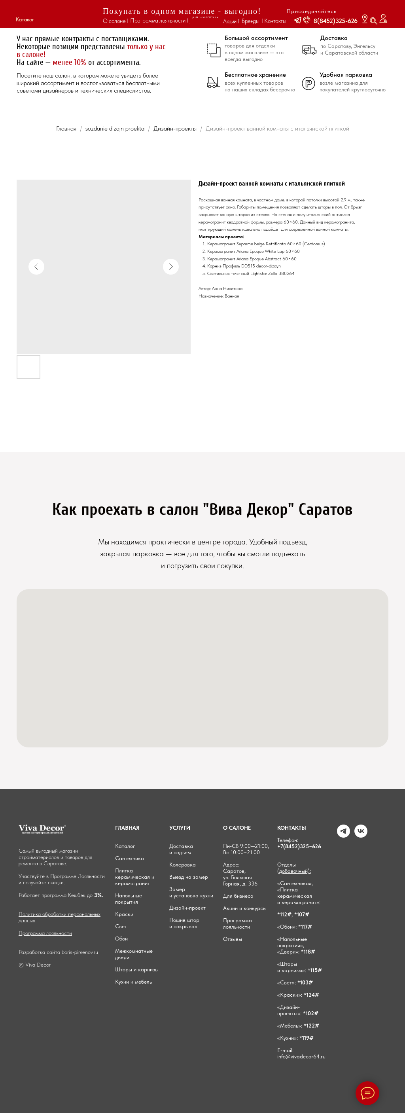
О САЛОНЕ (237, 828)
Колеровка (182, 864)
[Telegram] (343, 835)
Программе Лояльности (77, 876)
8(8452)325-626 (336, 21)
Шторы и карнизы (137, 969)
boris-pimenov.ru (80, 952)
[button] (297, 20)
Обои (121, 938)
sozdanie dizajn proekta (114, 128)
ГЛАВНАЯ (127, 828)
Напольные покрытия (128, 898)
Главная (66, 128)
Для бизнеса (238, 896)
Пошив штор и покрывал (184, 923)
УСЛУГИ (179, 828)
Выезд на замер (188, 877)
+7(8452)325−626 (299, 846)
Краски (124, 914)
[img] (66, 14)
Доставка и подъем (181, 849)
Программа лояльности (45, 933)
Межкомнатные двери (134, 954)
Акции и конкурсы (245, 908)
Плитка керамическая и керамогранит (134, 876)
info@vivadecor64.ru (301, 1056)
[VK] (360, 835)
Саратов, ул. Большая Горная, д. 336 (240, 877)
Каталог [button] (25, 19)
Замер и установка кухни (191, 892)
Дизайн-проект (187, 907)
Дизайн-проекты (175, 128)
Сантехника (129, 858)
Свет (121, 926)
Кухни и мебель (133, 981)
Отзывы (232, 939)
